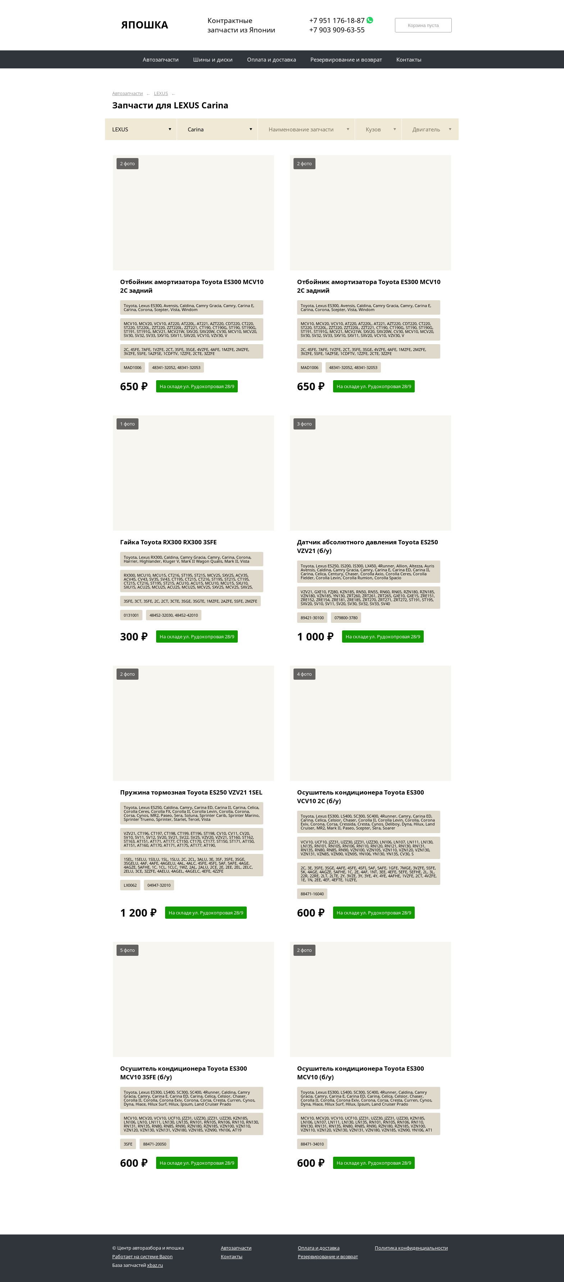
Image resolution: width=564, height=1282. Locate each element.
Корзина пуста (423, 25)
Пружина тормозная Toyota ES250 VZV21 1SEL (191, 792)
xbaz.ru (155, 1265)
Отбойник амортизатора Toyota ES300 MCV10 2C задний (192, 286)
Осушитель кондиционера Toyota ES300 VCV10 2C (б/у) (360, 796)
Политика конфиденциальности (411, 1248)
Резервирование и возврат (328, 1256)
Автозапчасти (127, 93)
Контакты (231, 1256)
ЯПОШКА (144, 24)
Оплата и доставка (319, 1248)
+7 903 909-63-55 (337, 30)
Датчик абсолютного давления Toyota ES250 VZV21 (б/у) (367, 546)
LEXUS (161, 93)
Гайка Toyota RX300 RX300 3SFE (168, 542)
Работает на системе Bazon (142, 1256)
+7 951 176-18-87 (337, 20)
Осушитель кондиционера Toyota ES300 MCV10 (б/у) (360, 1072)
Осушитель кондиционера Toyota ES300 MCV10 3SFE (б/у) (183, 1072)
